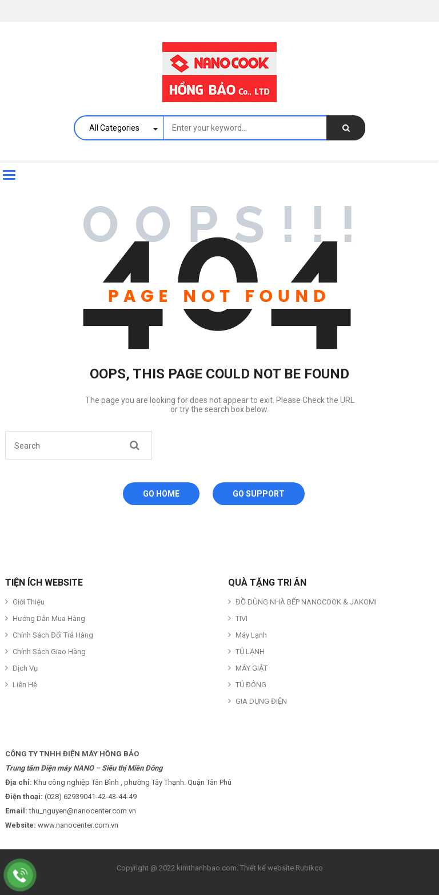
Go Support (259, 493)
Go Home (161, 493)
